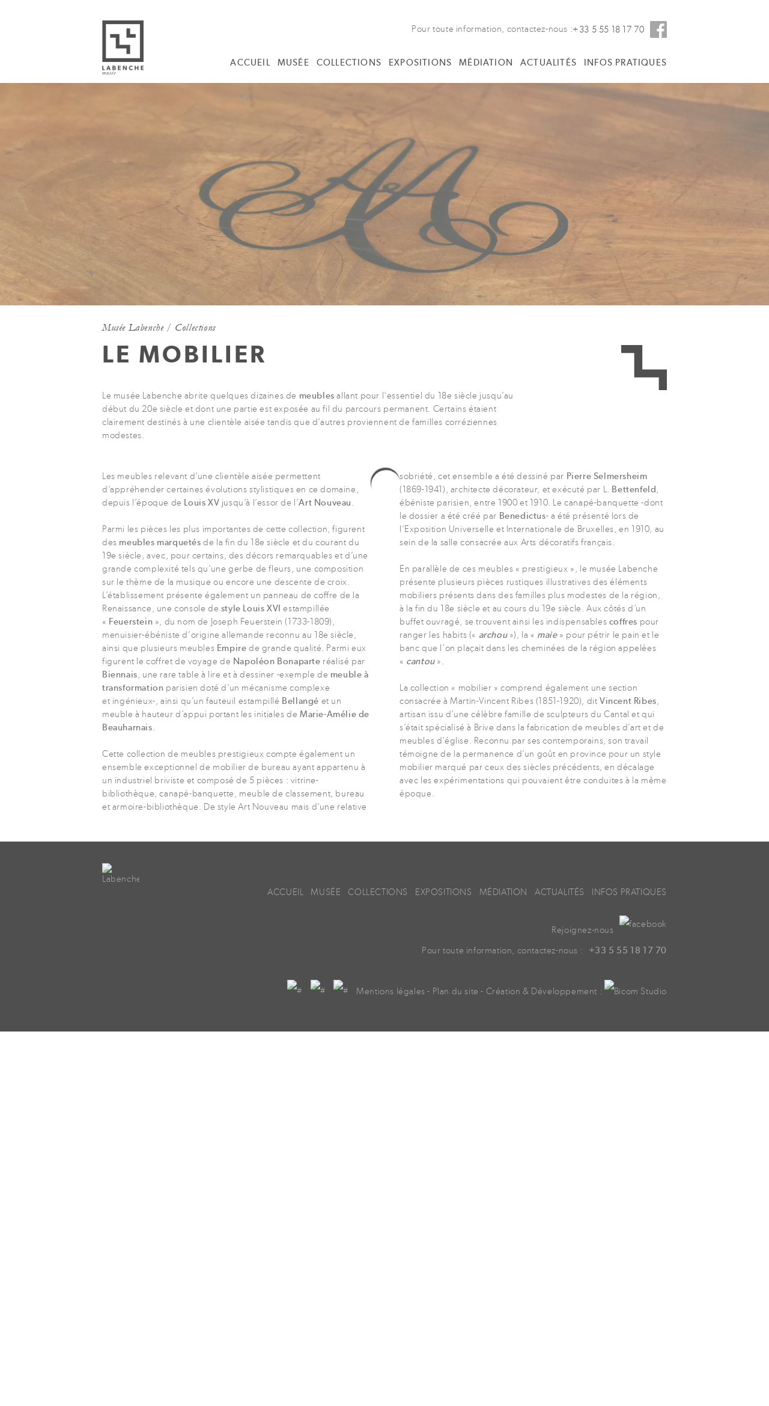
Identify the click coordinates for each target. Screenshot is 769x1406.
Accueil (250, 62)
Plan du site (518, 1001)
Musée (293, 62)
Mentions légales (453, 1001)
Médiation (486, 62)
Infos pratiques (625, 62)
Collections (349, 62)
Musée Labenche (132, 327)
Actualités (548, 62)
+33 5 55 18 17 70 (608, 29)
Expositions (420, 62)
